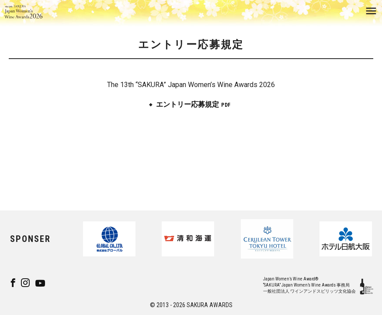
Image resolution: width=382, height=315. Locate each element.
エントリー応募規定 (187, 104)
